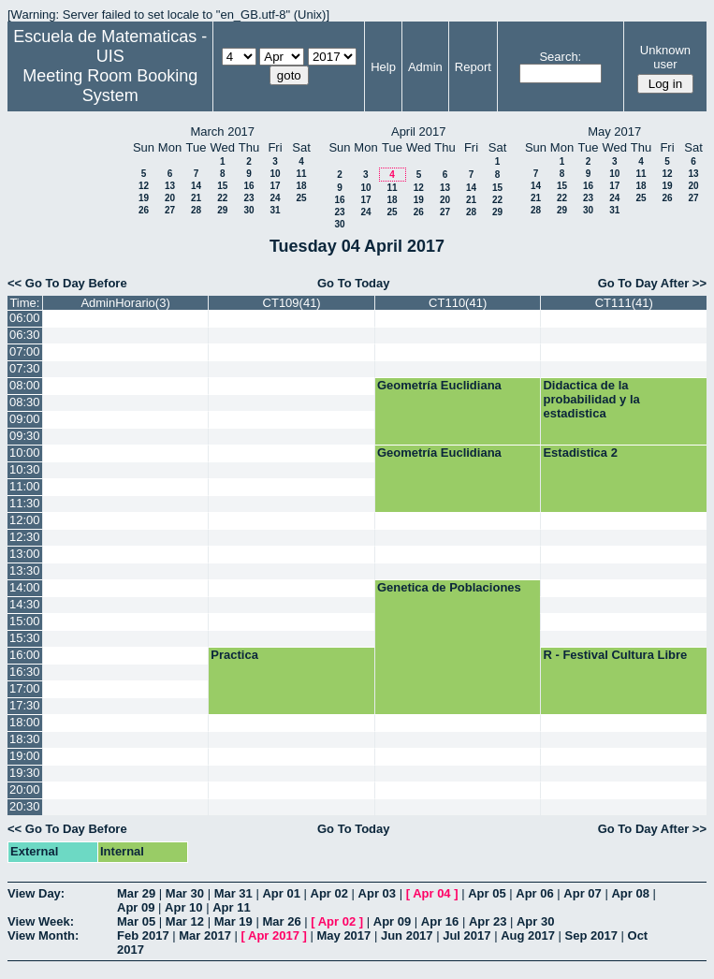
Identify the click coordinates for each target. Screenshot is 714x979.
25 (301, 198)
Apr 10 (183, 907)
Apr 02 (329, 893)
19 (143, 198)
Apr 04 (431, 893)
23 (248, 198)
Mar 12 (185, 921)
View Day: (36, 893)
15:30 (24, 638)
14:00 (24, 587)
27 (170, 210)
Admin (425, 67)
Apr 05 (486, 893)
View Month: (43, 935)
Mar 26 (281, 921)
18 (301, 186)
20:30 (24, 806)
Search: (560, 57)
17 (275, 186)
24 (275, 198)
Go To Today (353, 283)
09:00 (24, 419)
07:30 (24, 368)
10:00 (24, 453)
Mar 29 (136, 893)
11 (301, 173)
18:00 (24, 722)
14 (196, 186)
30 (248, 210)
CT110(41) (458, 303)
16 (248, 186)
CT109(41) (292, 303)
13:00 (24, 554)
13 (170, 186)
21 (196, 198)
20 (170, 198)
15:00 (24, 621)
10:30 (24, 469)
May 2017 (343, 935)
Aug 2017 (528, 935)
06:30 (24, 335)
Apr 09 (135, 907)
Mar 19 (233, 921)
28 (196, 210)
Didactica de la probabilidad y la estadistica (591, 399)
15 (222, 186)
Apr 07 (582, 893)
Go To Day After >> (652, 283)
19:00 (24, 756)
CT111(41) (624, 303)
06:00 (24, 318)
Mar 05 (136, 921)
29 (222, 210)
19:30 (24, 773)
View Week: (40, 921)
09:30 (24, 436)
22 (222, 198)
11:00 (24, 486)
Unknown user (665, 57)
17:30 (24, 705)
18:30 (24, 739)
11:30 (24, 503)
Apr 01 (280, 893)
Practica (234, 655)
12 (143, 186)
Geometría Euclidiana (439, 385)
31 (275, 210)
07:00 (24, 351)
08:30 (24, 402)
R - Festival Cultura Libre (615, 655)
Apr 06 (534, 893)
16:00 (24, 655)
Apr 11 (231, 907)
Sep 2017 (591, 935)
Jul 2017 (466, 935)
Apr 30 (535, 921)
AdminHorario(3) (124, 303)
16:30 (24, 672)
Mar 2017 (205, 935)
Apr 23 (487, 921)
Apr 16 (440, 921)
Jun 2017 (407, 935)
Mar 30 (185, 893)
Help (383, 67)
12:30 (24, 537)
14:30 (24, 604)
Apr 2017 (273, 935)
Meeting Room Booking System (109, 85)
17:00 (24, 688)
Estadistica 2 (580, 453)
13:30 (24, 570)
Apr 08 (629, 893)
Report (473, 67)
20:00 (24, 789)
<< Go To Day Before (67, 283)
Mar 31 (233, 893)
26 (143, 210)
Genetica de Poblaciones (449, 587)
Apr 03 (377, 893)
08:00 (24, 385)
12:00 (24, 520)
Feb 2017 (143, 935)
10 (275, 173)
